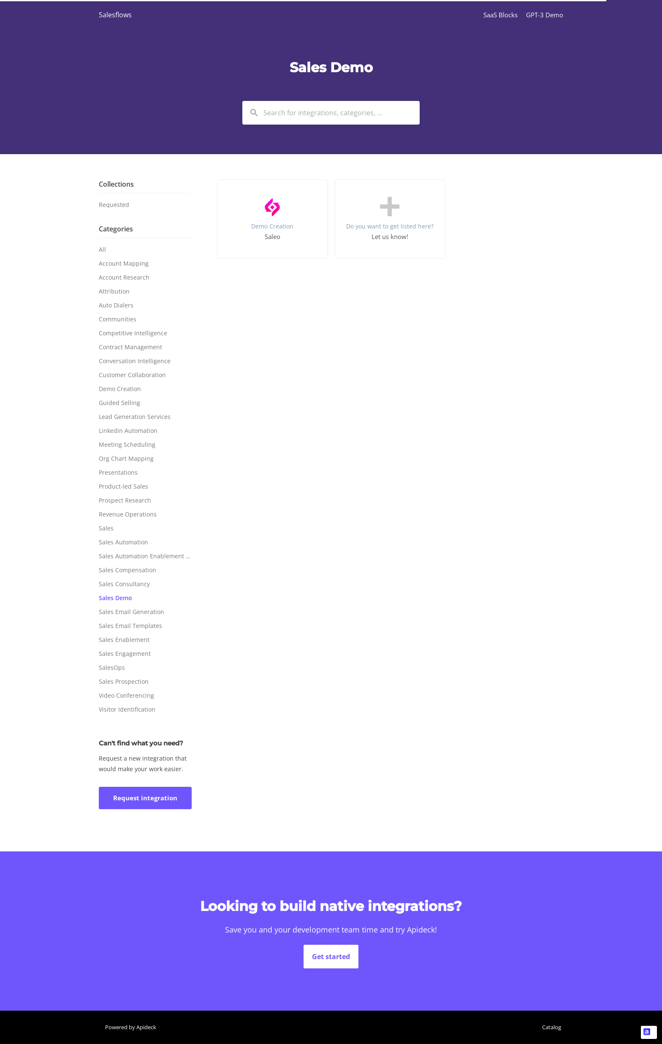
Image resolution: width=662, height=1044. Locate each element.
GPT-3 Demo (544, 15)
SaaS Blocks (500, 15)
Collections (116, 184)
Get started (331, 956)
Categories (116, 229)
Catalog (551, 1027)
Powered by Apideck (130, 1027)
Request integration (145, 798)
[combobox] (331, 113)
